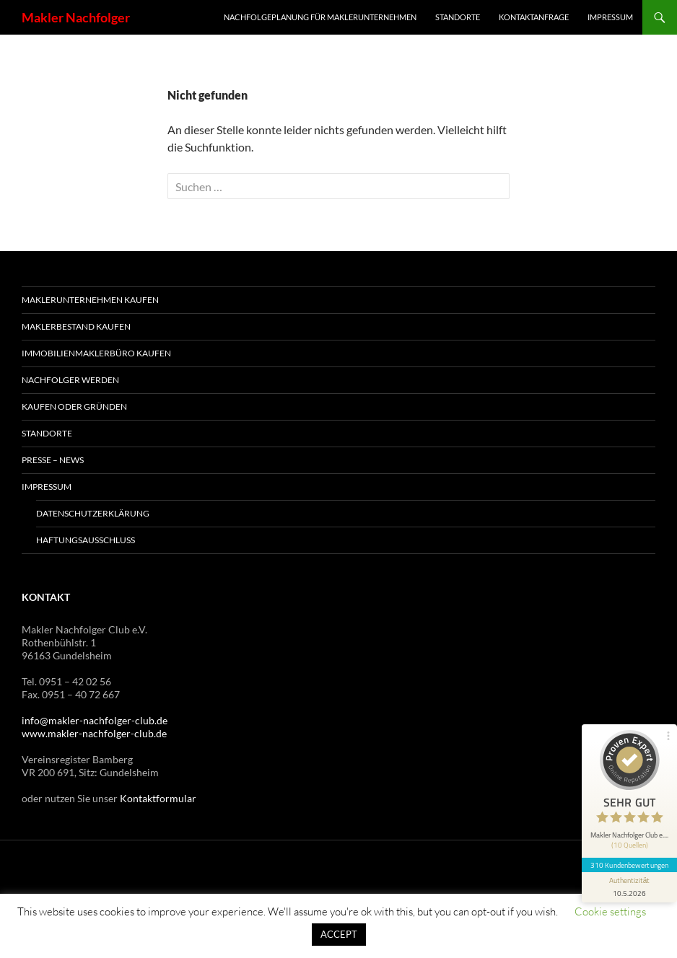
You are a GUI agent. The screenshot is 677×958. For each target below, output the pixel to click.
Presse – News (53, 459)
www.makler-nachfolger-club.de (94, 733)
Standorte (457, 17)
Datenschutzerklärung (92, 513)
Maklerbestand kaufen (76, 326)
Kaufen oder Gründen (74, 406)
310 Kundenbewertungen (628, 848)
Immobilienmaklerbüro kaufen (96, 353)
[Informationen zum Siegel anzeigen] (628, 870)
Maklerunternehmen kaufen (90, 299)
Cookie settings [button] (610, 911)
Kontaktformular (158, 798)
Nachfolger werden (70, 379)
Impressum (610, 17)
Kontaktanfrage (534, 17)
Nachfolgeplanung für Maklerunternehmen (320, 17)
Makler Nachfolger (76, 17)
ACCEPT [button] (338, 934)
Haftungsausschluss (85, 540)
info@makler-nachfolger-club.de (94, 720)
